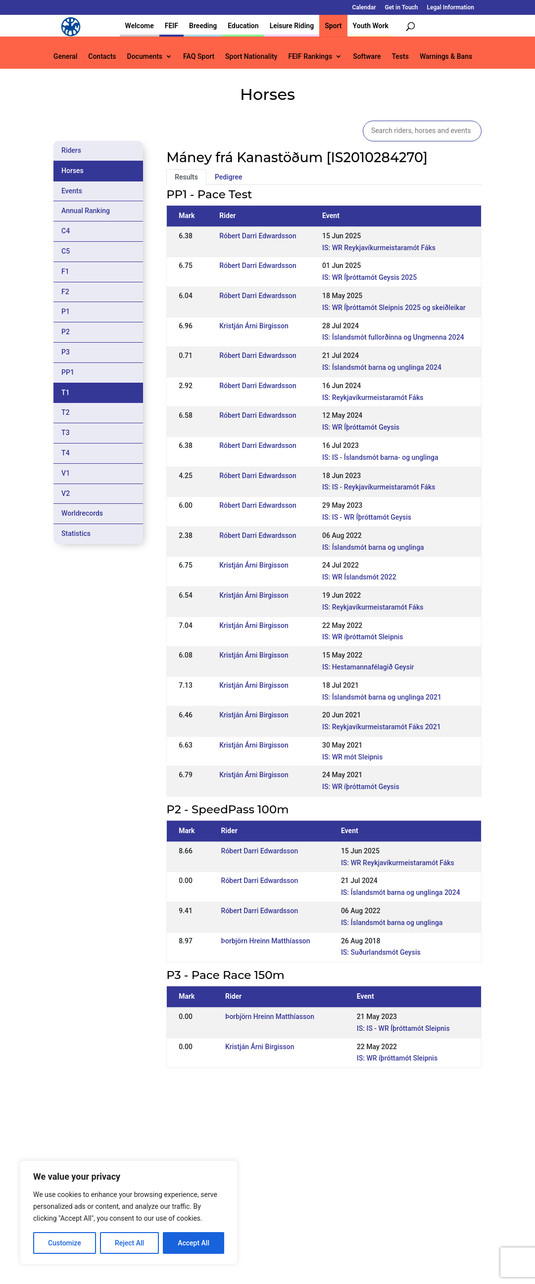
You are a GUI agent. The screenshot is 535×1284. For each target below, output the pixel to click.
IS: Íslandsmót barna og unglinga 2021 (381, 697)
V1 (65, 473)
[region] (129, 1212)
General (65, 56)
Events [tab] (71, 191)
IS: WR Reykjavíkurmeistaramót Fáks (379, 248)
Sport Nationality (251, 56)
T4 (65, 453)
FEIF (171, 26)
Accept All (193, 1243)
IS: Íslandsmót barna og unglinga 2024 (381, 367)
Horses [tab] (72, 171)
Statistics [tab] (76, 533)
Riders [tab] (71, 150)
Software (367, 56)
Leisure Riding (292, 26)
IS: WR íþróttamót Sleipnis (362, 637)
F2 (65, 292)
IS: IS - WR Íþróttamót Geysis (366, 517)
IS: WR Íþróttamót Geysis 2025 (369, 277)
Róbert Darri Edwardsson (257, 236)
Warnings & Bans (446, 56)
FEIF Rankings (310, 56)
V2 (65, 493)
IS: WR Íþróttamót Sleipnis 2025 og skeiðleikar (394, 307)
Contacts (102, 56)
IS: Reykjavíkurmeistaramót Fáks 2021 (381, 727)
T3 (65, 433)
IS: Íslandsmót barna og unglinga (373, 547)
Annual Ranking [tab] (85, 211)
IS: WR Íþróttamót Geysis (360, 427)
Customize (64, 1243)
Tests (399, 56)
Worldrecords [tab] (82, 513)
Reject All (129, 1243)
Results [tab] (186, 177)
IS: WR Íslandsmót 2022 (359, 577)
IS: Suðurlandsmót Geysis (381, 952)
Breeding (203, 26)
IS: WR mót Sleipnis (352, 757)
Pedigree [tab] (229, 177)
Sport (333, 26)
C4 (65, 231)
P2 (65, 332)
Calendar (364, 7)
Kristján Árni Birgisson (254, 326)
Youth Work (371, 26)
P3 (65, 352)
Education (243, 26)
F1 (65, 271)
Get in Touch (401, 7)
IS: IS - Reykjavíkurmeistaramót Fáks (378, 487)
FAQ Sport (198, 56)
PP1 (67, 372)
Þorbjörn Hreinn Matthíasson (265, 941)
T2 (65, 412)
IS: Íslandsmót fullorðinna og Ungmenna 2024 (393, 337)
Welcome (139, 26)
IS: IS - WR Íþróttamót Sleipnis (403, 1028)
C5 (65, 251)
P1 (65, 311)
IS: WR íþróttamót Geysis (360, 787)
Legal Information (450, 7)
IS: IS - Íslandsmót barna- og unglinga (380, 457)
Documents (145, 56)
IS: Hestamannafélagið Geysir (368, 667)
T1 (65, 393)
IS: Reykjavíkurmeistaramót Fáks (372, 397)
